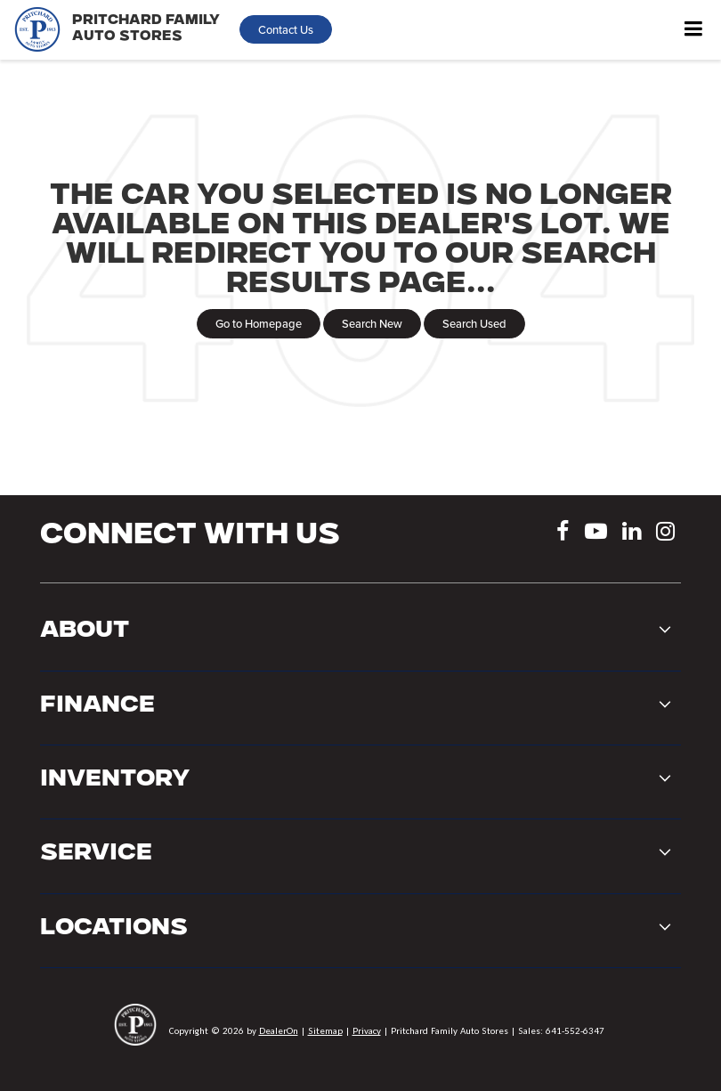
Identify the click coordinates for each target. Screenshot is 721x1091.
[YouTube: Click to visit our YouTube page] (596, 534)
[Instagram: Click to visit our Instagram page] (665, 534)
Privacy (366, 1030)
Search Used (474, 323)
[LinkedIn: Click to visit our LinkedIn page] (631, 534)
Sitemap (325, 1030)
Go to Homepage (258, 323)
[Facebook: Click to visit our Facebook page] (563, 534)
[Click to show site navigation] (693, 30)
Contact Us (285, 29)
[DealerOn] (135, 1030)
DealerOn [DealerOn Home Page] (278, 1030)
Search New (372, 323)
